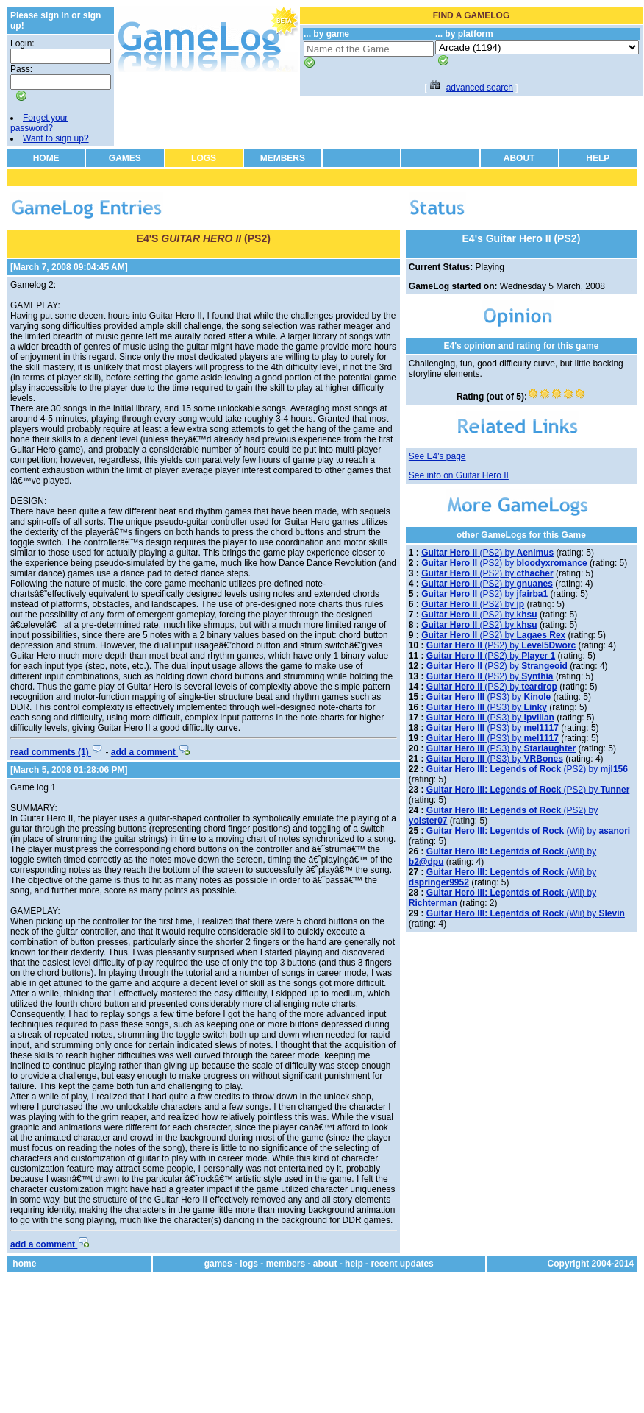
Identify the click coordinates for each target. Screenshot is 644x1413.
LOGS (203, 158)
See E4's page (437, 456)
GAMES (125, 158)
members (285, 1263)
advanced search (479, 87)
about (325, 1263)
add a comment (150, 752)
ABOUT (519, 158)
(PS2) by (487, 553)
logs (249, 1263)
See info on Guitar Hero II (459, 475)
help (354, 1263)
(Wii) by (528, 831)
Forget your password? (39, 123)
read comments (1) (56, 752)
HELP (597, 158)
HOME (46, 158)
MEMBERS (282, 158)
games (218, 1263)
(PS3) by (488, 697)
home (24, 1263)
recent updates (402, 1263)
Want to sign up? (56, 138)
